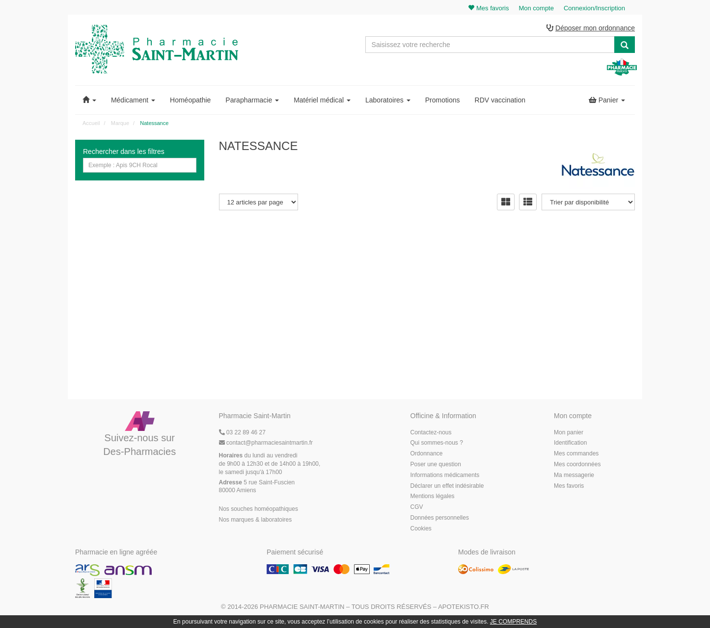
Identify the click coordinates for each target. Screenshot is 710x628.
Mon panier (568, 432)
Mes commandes (576, 453)
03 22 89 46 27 (242, 432)
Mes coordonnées (577, 464)
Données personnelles (439, 517)
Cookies (421, 528)
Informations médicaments (445, 475)
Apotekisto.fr (463, 606)
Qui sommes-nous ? (436, 442)
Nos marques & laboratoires (255, 519)
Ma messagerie (574, 475)
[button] (89, 100)
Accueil (91, 123)
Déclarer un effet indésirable (447, 485)
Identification (570, 442)
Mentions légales (432, 496)
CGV (416, 506)
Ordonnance (426, 453)
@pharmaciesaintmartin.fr (266, 442)
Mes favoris (569, 485)
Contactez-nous (431, 432)
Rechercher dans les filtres (123, 151)
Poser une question (435, 464)
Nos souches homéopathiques (258, 508)
